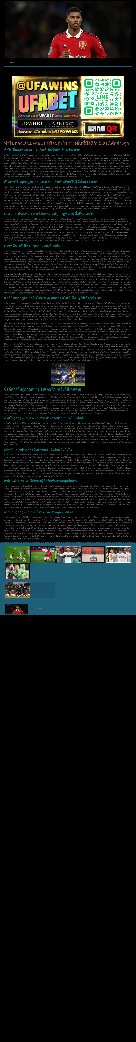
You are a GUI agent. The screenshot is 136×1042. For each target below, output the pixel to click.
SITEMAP (11, 63)
